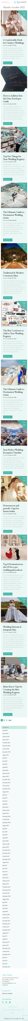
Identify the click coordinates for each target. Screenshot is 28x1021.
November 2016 (6, 948)
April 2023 (5, 730)
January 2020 (6, 847)
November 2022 (6, 746)
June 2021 (5, 798)
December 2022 (6, 742)
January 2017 (6, 945)
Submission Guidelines (7, 993)
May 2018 (5, 908)
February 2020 (6, 844)
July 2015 (5, 957)
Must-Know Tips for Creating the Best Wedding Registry (12, 689)
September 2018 (6, 896)
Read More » (7, 63)
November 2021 (6, 782)
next (10, 720)
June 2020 (5, 832)
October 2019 (6, 856)
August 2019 (6, 862)
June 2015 (5, 960)
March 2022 (5, 770)
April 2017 (5, 939)
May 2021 (5, 801)
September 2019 (6, 859)
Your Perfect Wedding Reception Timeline (13, 451)
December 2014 (6, 967)
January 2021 (6, 813)
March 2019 (5, 877)
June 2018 (5, 905)
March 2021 (5, 807)
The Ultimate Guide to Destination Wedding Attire (13, 214)
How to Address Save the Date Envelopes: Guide (13, 98)
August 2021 (6, 792)
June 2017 (5, 936)
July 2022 (5, 758)
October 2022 (6, 749)
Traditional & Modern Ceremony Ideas (13, 274)
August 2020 (6, 825)
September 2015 (6, 954)
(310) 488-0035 (23, 2)
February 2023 (6, 736)
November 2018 (6, 890)
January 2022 (6, 776)
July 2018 (5, 902)
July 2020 (5, 828)
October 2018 (6, 893)
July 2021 (5, 795)
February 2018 (6, 914)
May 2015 (5, 963)
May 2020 (5, 835)
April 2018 (5, 911)
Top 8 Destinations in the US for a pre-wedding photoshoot (13, 566)
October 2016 (6, 951)
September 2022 (6, 752)
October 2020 (6, 819)
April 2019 (5, 874)
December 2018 (6, 887)
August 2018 (6, 899)
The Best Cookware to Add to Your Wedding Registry (13, 333)
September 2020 (6, 822)
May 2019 (5, 871)
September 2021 (6, 788)
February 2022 (6, 773)
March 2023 (5, 733)
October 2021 (6, 785)
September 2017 (6, 930)
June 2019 (5, 868)
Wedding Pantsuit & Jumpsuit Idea (12, 628)
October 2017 (6, 927)
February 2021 (6, 810)
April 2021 (5, 804)
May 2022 (5, 764)
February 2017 (6, 942)
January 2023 (6, 739)
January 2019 (6, 884)
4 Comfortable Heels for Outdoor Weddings (13, 41)
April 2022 (5, 767)
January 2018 (6, 917)
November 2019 (6, 853)
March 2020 (5, 841)
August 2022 (6, 755)
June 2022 (5, 761)
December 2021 (6, 779)
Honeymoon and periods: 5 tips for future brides (11, 508)
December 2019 (6, 850)
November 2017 (6, 924)
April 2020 (5, 838)
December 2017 (6, 921)
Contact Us (5, 985)
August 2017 (6, 933)
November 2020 (6, 816)
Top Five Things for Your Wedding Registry (14, 158)
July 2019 (5, 865)
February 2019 (6, 881)
